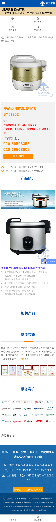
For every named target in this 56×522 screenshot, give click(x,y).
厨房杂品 (31, 37)
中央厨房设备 (20, 499)
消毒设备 (10, 37)
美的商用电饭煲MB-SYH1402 (22, 166)
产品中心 (20, 37)
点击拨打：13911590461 (28, 489)
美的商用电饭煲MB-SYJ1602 (22, 170)
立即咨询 (18, 156)
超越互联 (42, 510)
